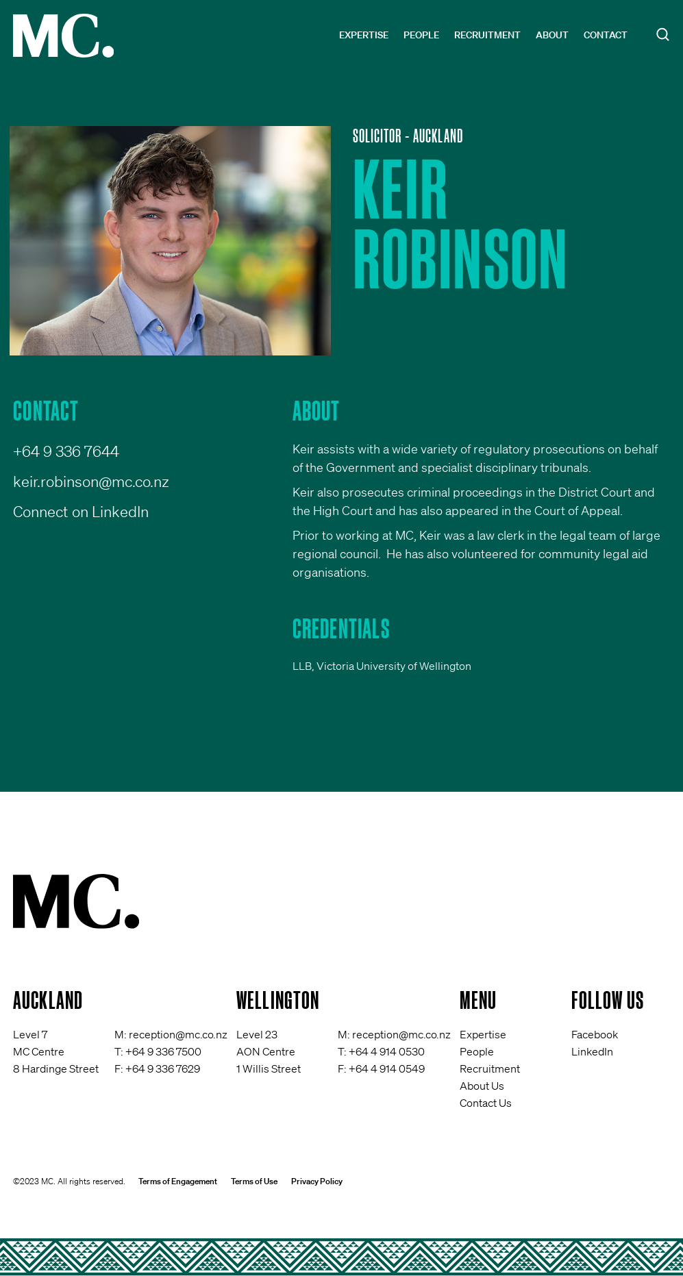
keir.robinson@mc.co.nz (91, 481)
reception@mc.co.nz (178, 1034)
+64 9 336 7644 (66, 451)
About (552, 35)
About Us (482, 1085)
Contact (606, 35)
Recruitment (487, 35)
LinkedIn (592, 1051)
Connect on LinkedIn (81, 511)
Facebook (594, 1034)
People (421, 35)
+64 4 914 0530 (387, 1051)
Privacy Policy (317, 1181)
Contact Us (486, 1103)
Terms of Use (254, 1181)
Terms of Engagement (177, 1181)
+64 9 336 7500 (163, 1051)
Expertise (363, 35)
